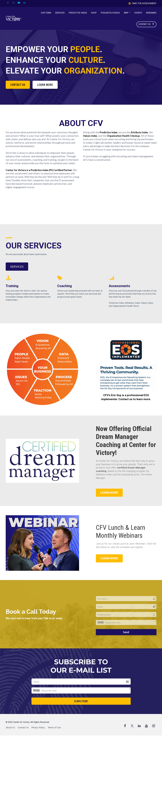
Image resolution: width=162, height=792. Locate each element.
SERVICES (60, 13)
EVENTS (138, 13)
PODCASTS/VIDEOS (110, 13)
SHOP (94, 13)
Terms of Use (54, 727)
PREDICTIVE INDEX (78, 13)
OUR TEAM (46, 13)
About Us (10, 727)
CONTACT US (146, 24)
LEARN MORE (45, 85)
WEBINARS (151, 13)
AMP (126, 13)
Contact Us (23, 727)
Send (126, 632)
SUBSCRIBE (81, 701)
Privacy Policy (38, 727)
